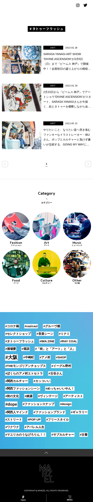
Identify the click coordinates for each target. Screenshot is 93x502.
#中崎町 (28, 357)
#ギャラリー (79, 412)
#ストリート (13, 419)
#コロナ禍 (12, 326)
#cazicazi (31, 326)
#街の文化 (12, 396)
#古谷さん (55, 373)
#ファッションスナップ (38, 404)
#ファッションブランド (49, 412)
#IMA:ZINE (47, 341)
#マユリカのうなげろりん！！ (25, 434)
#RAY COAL (68, 341)
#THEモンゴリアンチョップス (25, 366)
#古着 (83, 434)
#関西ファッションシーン (22, 388)
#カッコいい (42, 381)
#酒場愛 (10, 348)
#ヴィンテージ (48, 396)
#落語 (25, 348)
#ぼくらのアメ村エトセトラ (24, 373)
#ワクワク (12, 427)
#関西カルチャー (16, 381)
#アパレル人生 (34, 427)
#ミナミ (64, 333)
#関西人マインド (16, 412)
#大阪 (11, 357)
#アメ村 (45, 357)
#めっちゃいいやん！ (60, 388)
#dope (11, 404)
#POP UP (34, 419)
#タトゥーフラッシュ (19, 341)
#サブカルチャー (62, 434)
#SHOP (61, 357)
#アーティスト (73, 396)
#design (65, 404)
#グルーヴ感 (51, 326)
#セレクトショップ (18, 333)
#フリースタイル (57, 419)
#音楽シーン (45, 333)
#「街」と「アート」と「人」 (55, 348)
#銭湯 (28, 396)
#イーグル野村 (61, 366)
